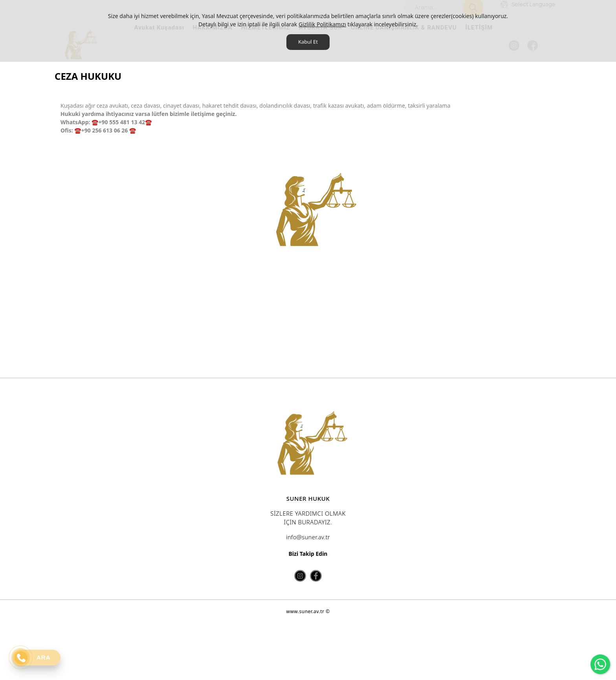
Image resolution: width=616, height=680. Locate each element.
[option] (310, 254)
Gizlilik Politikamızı (322, 24)
